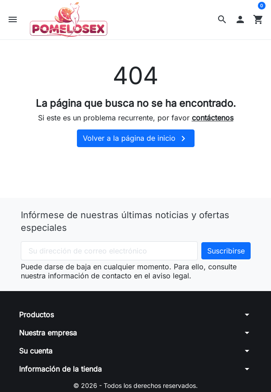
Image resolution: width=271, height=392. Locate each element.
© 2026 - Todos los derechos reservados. (135, 385)
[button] (222, 19)
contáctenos (212, 117)
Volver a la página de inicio (136, 138)
